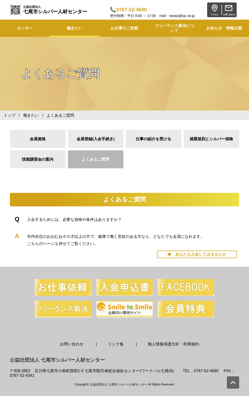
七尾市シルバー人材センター (55, 9)
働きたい (75, 28)
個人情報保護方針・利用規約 (173, 344)
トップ (10, 115)
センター (25, 28)
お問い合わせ (71, 344)
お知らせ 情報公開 (224, 28)
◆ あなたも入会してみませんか (196, 254)
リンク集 (116, 344)
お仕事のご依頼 (124, 28)
